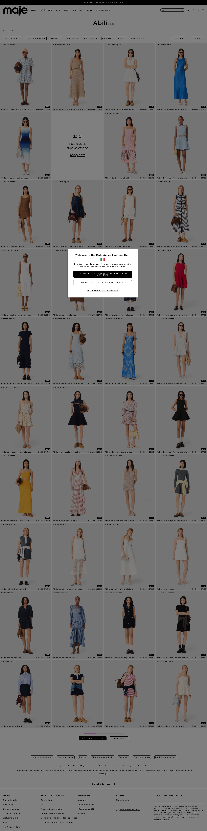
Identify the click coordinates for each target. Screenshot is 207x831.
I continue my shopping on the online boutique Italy (103, 283)
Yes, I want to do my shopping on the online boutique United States (103, 274)
